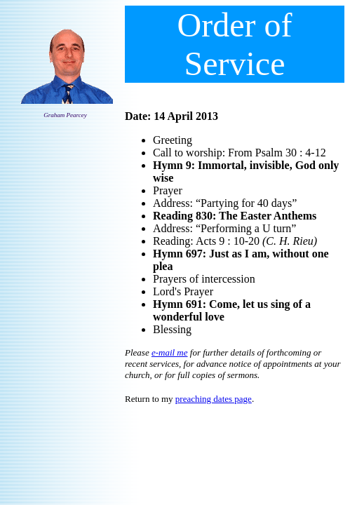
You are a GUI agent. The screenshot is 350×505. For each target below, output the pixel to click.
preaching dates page (213, 398)
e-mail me (170, 352)
